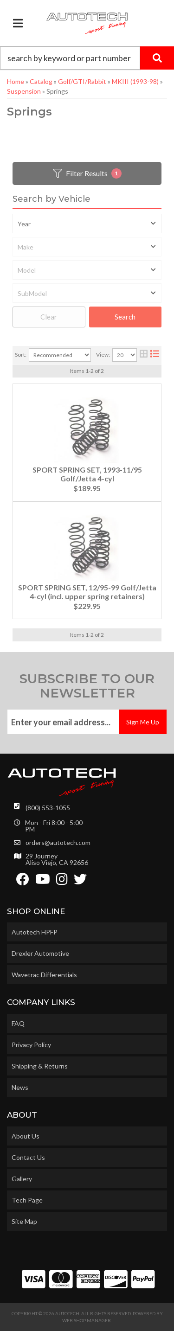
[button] (87, 58)
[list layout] (154, 355)
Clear (48, 317)
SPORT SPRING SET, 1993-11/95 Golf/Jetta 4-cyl (87, 474)
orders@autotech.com (58, 842)
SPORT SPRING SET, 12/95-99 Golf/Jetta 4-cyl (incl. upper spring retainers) (87, 592)
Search (125, 317)
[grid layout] (143, 355)
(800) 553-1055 (48, 808)
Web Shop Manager (86, 1320)
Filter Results (87, 173)
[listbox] (87, 223)
